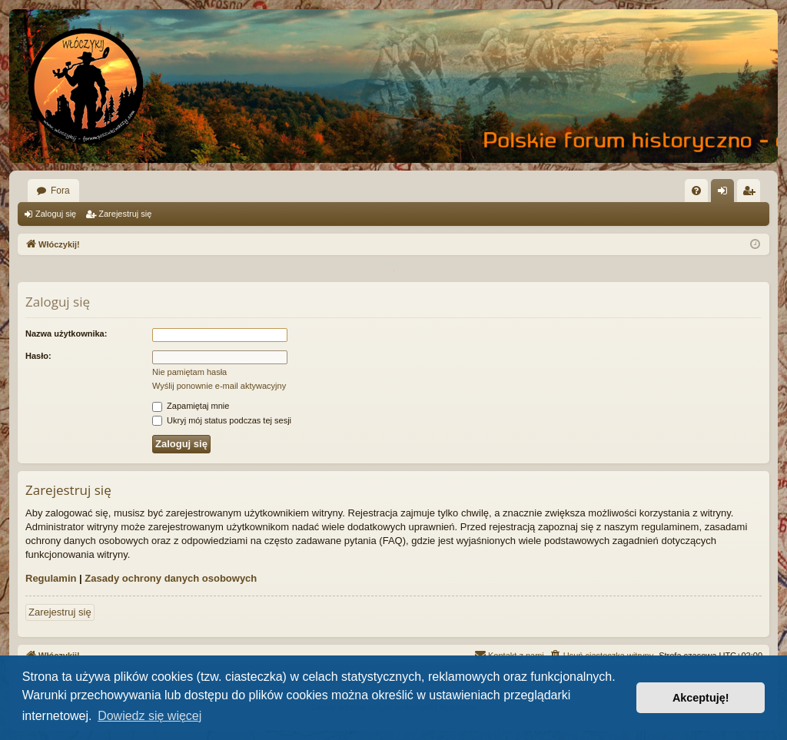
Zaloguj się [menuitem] (726, 193)
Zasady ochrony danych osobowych (171, 578)
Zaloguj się (55, 213)
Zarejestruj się (124, 213)
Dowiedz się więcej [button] (149, 715)
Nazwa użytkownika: (66, 333)
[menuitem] (696, 190)
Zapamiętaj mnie (190, 405)
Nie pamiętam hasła (189, 372)
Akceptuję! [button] (700, 698)
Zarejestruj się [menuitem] (751, 193)
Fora (60, 190)
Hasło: (38, 355)
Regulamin (50, 578)
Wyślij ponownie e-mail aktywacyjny (219, 385)
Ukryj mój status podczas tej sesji (221, 420)
